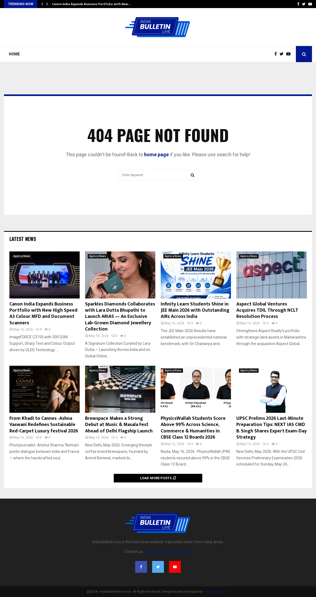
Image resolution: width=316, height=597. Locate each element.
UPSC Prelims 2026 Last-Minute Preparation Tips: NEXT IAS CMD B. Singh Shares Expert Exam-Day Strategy (271, 427)
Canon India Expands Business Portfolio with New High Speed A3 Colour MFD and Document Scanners (43, 313)
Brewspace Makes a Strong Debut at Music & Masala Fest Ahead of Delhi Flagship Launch (119, 424)
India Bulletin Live (216, 592)
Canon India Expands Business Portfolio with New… (91, 4)
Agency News (21, 256)
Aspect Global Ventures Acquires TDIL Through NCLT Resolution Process (267, 310)
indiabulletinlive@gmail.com (168, 551)
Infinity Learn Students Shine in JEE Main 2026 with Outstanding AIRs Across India (195, 310)
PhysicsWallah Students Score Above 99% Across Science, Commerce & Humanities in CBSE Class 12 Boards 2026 (193, 427)
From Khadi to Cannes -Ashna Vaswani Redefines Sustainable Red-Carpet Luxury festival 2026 (43, 424)
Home (14, 54)
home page (156, 154)
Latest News (22, 238)
